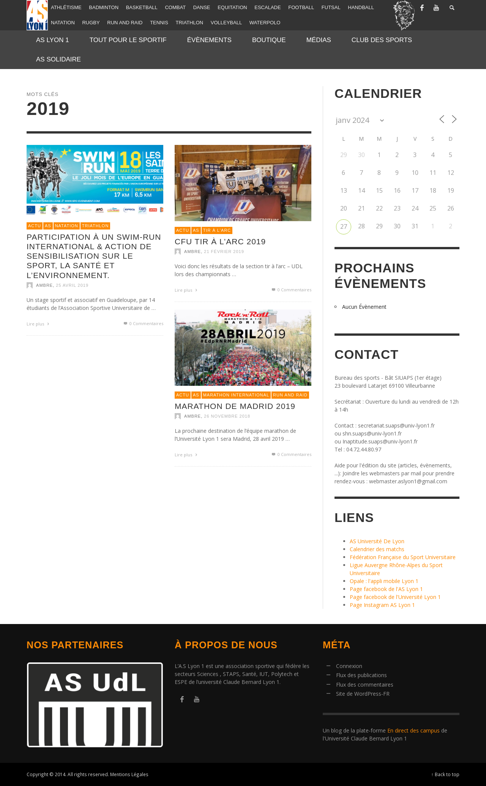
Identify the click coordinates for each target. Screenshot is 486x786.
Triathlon (95, 225)
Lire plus (39, 324)
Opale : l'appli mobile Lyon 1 (384, 581)
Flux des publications (361, 675)
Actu (34, 225)
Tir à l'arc (217, 230)
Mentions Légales (129, 774)
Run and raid (290, 395)
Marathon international (236, 395)
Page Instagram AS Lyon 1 (382, 604)
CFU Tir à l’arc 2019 (220, 241)
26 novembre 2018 (227, 416)
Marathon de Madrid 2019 (235, 406)
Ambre (44, 285)
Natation (66, 225)
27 (343, 226)
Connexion (349, 666)
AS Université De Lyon (377, 541)
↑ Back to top (445, 774)
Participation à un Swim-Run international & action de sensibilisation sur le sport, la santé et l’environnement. (94, 256)
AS (48, 225)
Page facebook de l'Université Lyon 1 (395, 597)
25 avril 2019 (72, 285)
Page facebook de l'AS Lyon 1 (386, 589)
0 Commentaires (143, 323)
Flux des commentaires (364, 684)
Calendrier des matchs (377, 549)
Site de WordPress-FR (363, 693)
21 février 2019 (224, 251)
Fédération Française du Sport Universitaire (403, 557)
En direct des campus (413, 730)
